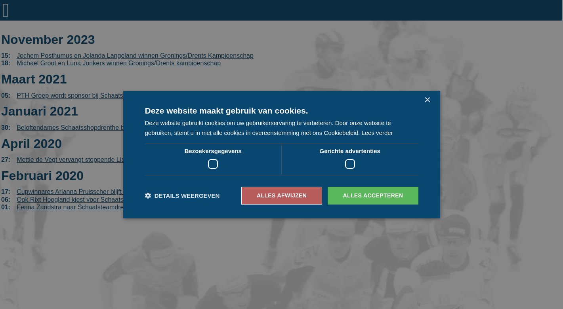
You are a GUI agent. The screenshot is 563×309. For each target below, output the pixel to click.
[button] (182, 195)
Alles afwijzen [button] (282, 195)
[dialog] (281, 154)
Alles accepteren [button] (373, 195)
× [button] (427, 100)
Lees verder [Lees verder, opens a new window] (377, 132)
